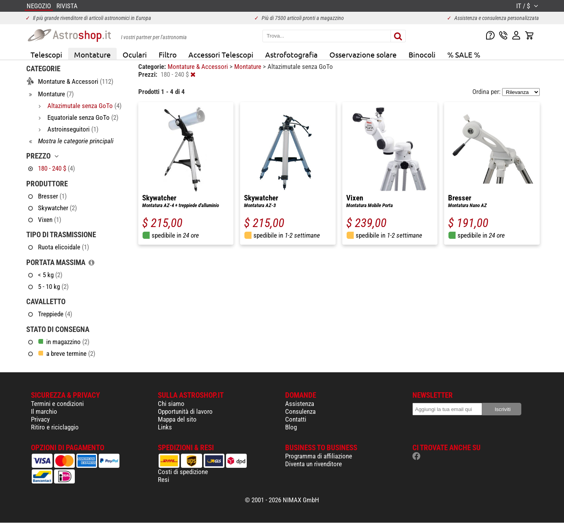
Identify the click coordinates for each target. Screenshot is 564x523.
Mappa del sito (177, 419)
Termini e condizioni (57, 404)
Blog (291, 427)
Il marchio (44, 411)
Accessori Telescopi (220, 54)
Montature (92, 54)
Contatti (295, 419)
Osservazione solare (363, 54)
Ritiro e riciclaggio (55, 427)
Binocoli (422, 54)
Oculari (135, 54)
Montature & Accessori (199, 66)
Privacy (40, 419)
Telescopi (46, 54)
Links (165, 427)
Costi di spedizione (183, 472)
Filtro (168, 54)
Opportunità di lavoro (185, 411)
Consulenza (300, 411)
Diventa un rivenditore (313, 464)
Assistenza (299, 404)
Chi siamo (171, 404)
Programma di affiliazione (318, 456)
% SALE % (463, 54)
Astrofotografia (291, 54)
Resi (163, 479)
